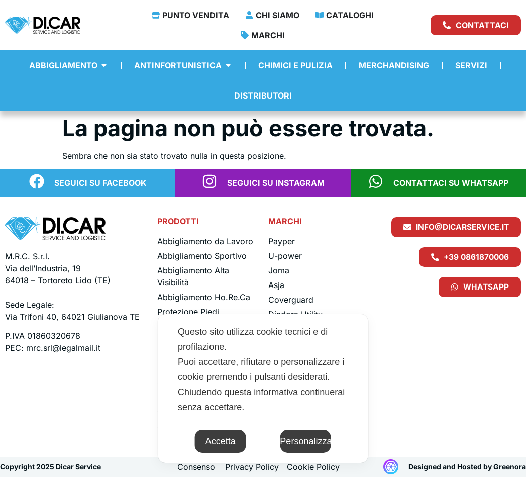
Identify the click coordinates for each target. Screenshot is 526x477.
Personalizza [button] (305, 441)
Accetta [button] (220, 441)
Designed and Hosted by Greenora (467, 466)
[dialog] (263, 388)
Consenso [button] (196, 467)
